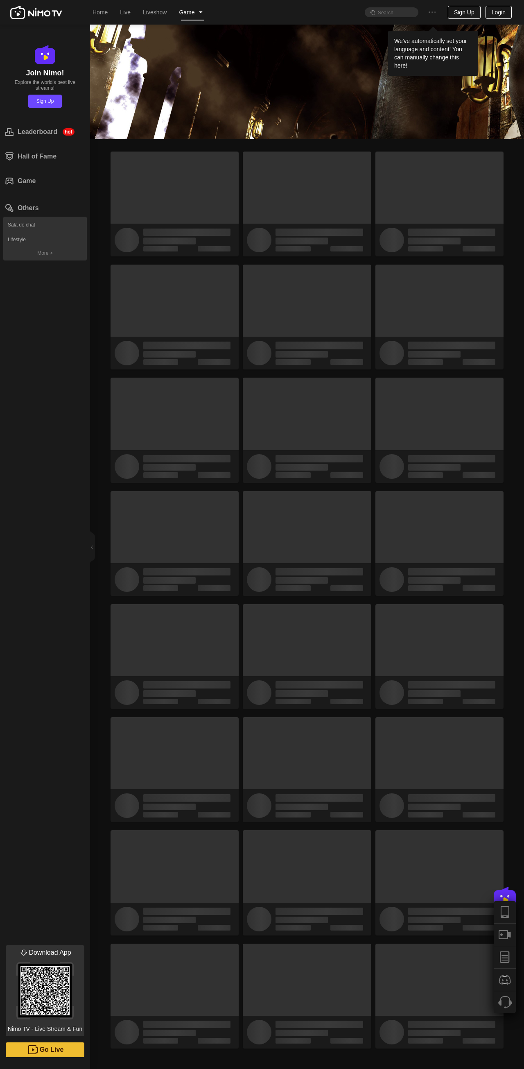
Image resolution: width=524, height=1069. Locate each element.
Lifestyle (17, 239)
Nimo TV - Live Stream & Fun (45, 988)
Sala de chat (21, 225)
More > (45, 253)
